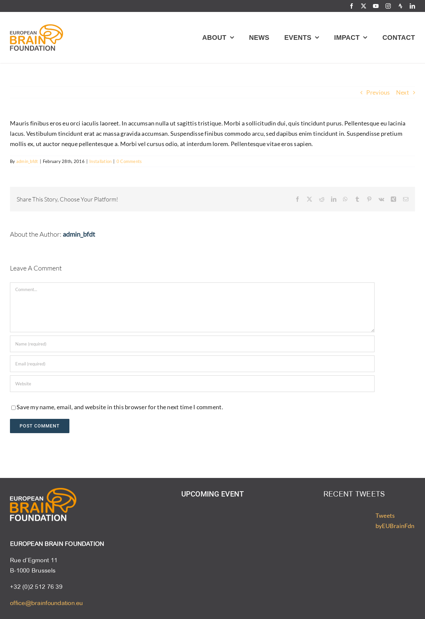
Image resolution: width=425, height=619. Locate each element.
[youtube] (376, 6)
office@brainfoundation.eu (46, 603)
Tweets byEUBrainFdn (395, 520)
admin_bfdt (27, 161)
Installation (100, 161)
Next (402, 92)
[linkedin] (412, 6)
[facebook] (351, 6)
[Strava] (400, 6)
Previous (378, 92)
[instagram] (388, 6)
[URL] (192, 383)
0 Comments (129, 161)
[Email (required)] (192, 363)
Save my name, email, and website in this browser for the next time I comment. (120, 407)
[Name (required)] (192, 344)
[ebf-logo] (36, 27)
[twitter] (363, 6)
